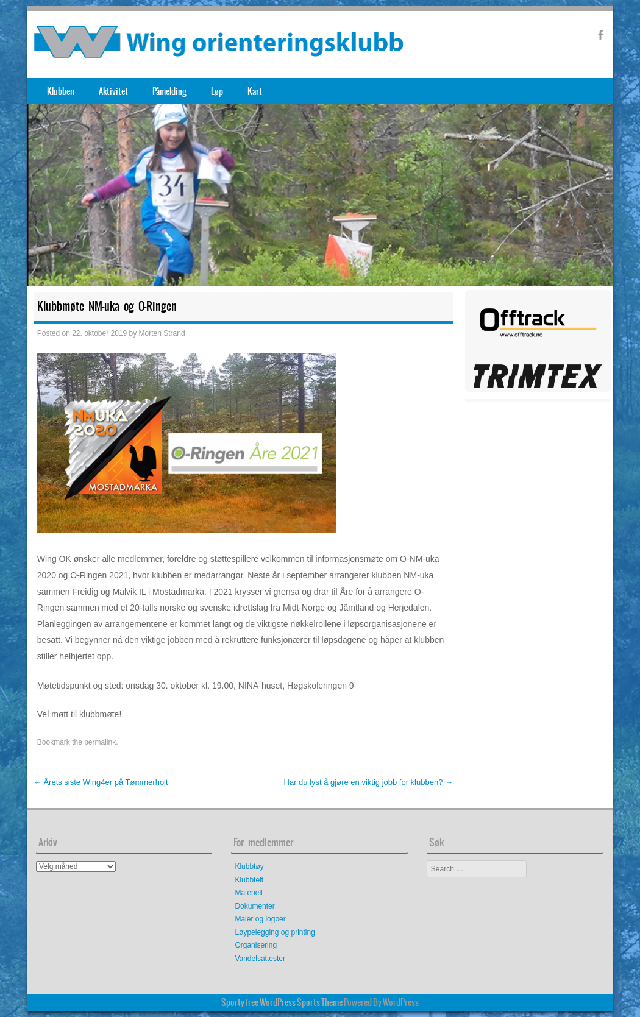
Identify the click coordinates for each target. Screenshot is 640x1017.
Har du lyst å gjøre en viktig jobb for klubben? (368, 782)
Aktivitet (113, 91)
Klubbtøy (249, 866)
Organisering (256, 945)
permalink (100, 742)
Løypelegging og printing (275, 932)
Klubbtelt (249, 880)
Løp (217, 91)
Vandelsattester (260, 958)
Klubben (60, 91)
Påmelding (169, 91)
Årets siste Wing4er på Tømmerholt (101, 782)
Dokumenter (254, 906)
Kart (254, 91)
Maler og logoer (260, 919)
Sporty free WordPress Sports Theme (282, 1002)
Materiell (248, 892)
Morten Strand (162, 333)
